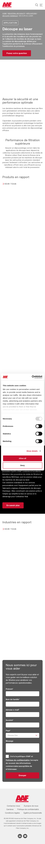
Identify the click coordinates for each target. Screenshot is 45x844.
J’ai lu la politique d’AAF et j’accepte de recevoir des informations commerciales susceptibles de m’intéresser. (22, 762)
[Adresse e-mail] (22, 714)
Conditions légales (12, 813)
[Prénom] (22, 693)
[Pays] (22, 735)
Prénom (9, 689)
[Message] (22, 747)
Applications (31, 13)
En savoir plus (13, 505)
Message (9, 741)
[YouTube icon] (25, 836)
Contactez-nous (13, 806)
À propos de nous (31, 806)
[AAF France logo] (7, 4)
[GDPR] (7, 756)
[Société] (22, 725)
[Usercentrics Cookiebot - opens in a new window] (32, 377)
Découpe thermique (10, 16)
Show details (32, 451)
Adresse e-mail (12, 710)
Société (9, 720)
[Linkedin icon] (20, 836)
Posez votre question (16, 53)
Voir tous (10, 184)
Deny (22, 465)
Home (4, 13)
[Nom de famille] (22, 704)
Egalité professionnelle (33, 813)
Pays (8, 731)
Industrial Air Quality (16, 13)
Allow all (22, 458)
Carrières (10, 809)
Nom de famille (12, 699)
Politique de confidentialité (17, 760)
